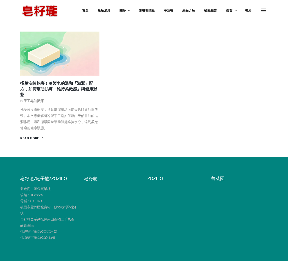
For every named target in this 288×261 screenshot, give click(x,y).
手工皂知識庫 (34, 101)
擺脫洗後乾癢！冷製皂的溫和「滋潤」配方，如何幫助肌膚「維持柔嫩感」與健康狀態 (58, 89)
